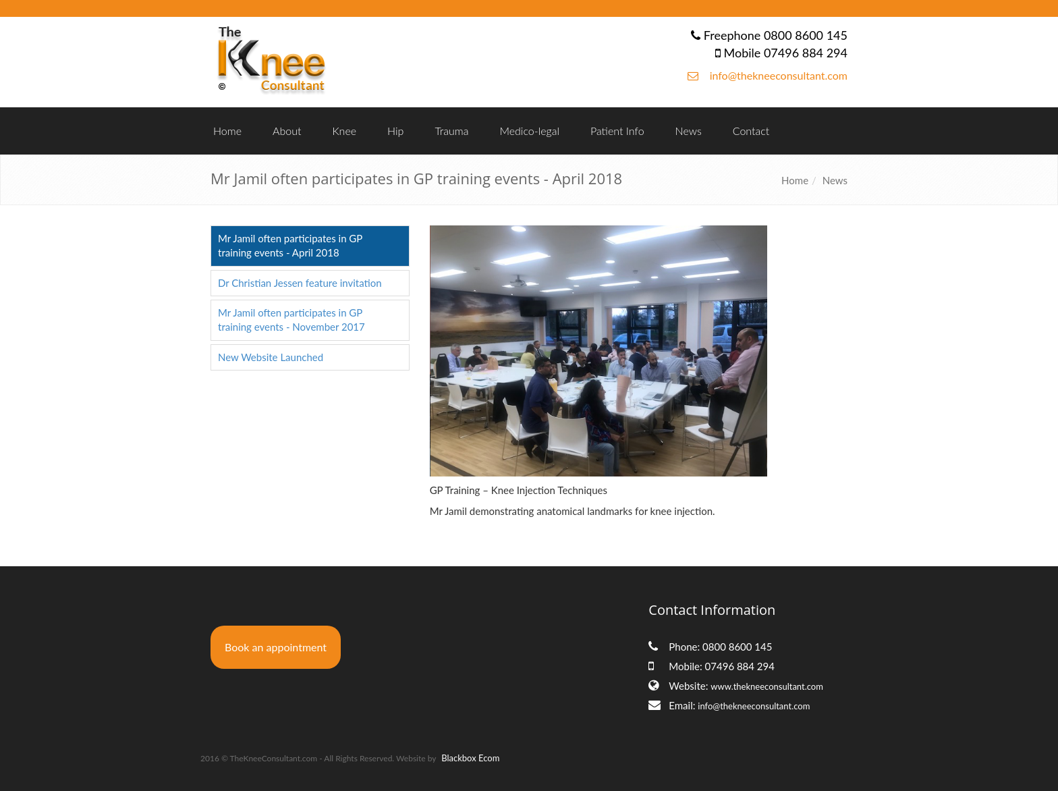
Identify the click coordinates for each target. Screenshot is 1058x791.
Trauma (451, 130)
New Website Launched (270, 357)
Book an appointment (276, 646)
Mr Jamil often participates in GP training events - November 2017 (291, 319)
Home (227, 130)
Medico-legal (529, 130)
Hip (395, 130)
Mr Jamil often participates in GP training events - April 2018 (290, 245)
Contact (751, 130)
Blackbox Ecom (470, 758)
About (287, 130)
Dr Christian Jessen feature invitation (300, 283)
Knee (344, 130)
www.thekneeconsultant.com (767, 686)
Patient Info (617, 130)
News (688, 130)
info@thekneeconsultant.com (778, 75)
